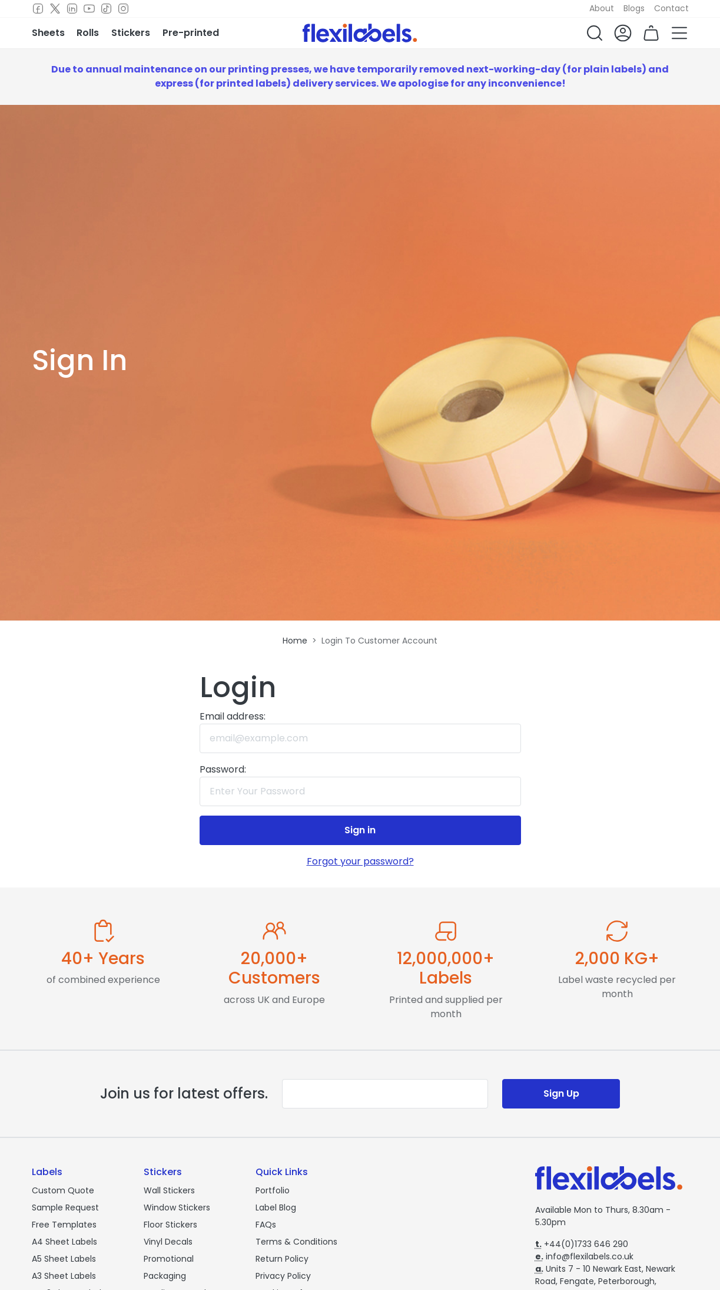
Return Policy (282, 1259)
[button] (594, 33)
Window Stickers (177, 1207)
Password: (223, 769)
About (601, 8)
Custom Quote (63, 1190)
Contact (671, 8)
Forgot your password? (360, 861)
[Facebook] (38, 8)
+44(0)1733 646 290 (581, 1244)
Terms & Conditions (296, 1242)
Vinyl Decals (168, 1242)
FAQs (266, 1224)
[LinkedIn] (72, 8)
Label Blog (276, 1207)
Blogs (634, 8)
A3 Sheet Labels (64, 1276)
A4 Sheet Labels (64, 1242)
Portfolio (273, 1190)
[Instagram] (123, 8)
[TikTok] (106, 8)
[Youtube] (89, 8)
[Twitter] (55, 8)
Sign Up (561, 1093)
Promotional (169, 1259)
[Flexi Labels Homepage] (359, 33)
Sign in (360, 830)
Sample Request (65, 1207)
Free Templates (64, 1224)
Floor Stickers (170, 1224)
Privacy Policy (283, 1276)
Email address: (233, 716)
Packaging (165, 1276)
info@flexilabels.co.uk (584, 1256)
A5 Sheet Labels (64, 1259)
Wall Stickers (169, 1190)
